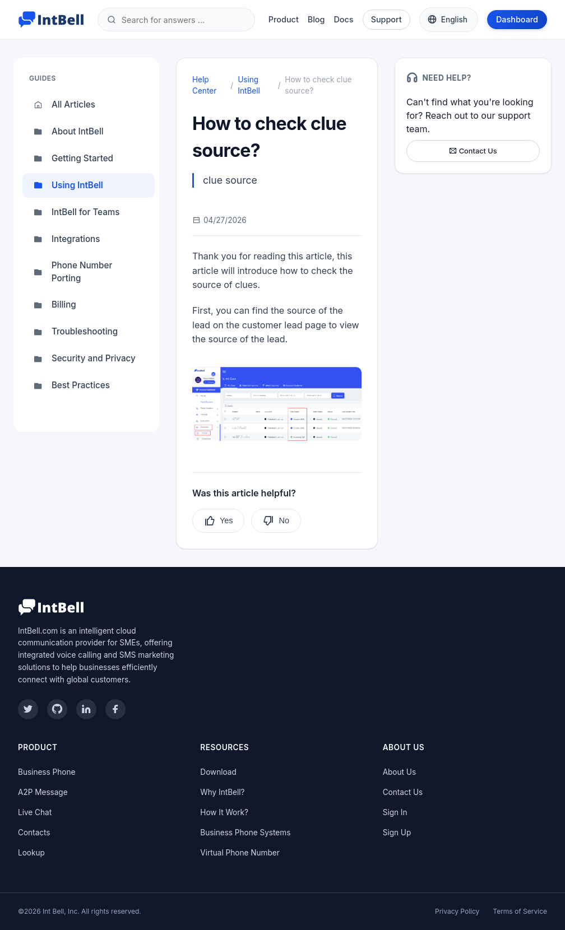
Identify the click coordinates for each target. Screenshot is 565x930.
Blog (316, 19)
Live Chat (35, 812)
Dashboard (517, 19)
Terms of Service (520, 911)
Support (386, 19)
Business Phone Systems (245, 832)
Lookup (31, 852)
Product (283, 19)
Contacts (34, 832)
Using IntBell (68, 185)
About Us (399, 772)
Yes (218, 521)
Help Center (204, 85)
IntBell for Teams (77, 212)
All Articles (64, 104)
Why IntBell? (222, 792)
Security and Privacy (85, 359)
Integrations (67, 239)
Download (218, 772)
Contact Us (473, 151)
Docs (343, 19)
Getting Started (73, 158)
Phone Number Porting (73, 271)
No (276, 521)
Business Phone (46, 772)
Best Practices (72, 386)
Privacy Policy (457, 911)
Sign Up (397, 832)
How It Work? (224, 812)
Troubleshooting (76, 332)
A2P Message (43, 792)
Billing (55, 305)
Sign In (395, 812)
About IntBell (69, 131)
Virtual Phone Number (239, 852)
